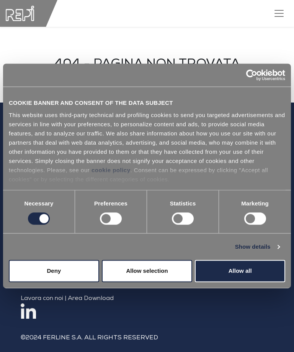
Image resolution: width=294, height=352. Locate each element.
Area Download (91, 299)
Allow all (240, 271)
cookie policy (111, 170)
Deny (54, 271)
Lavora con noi (42, 299)
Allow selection (147, 271)
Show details (253, 246)
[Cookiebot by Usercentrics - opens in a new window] (251, 75)
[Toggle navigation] (279, 13)
